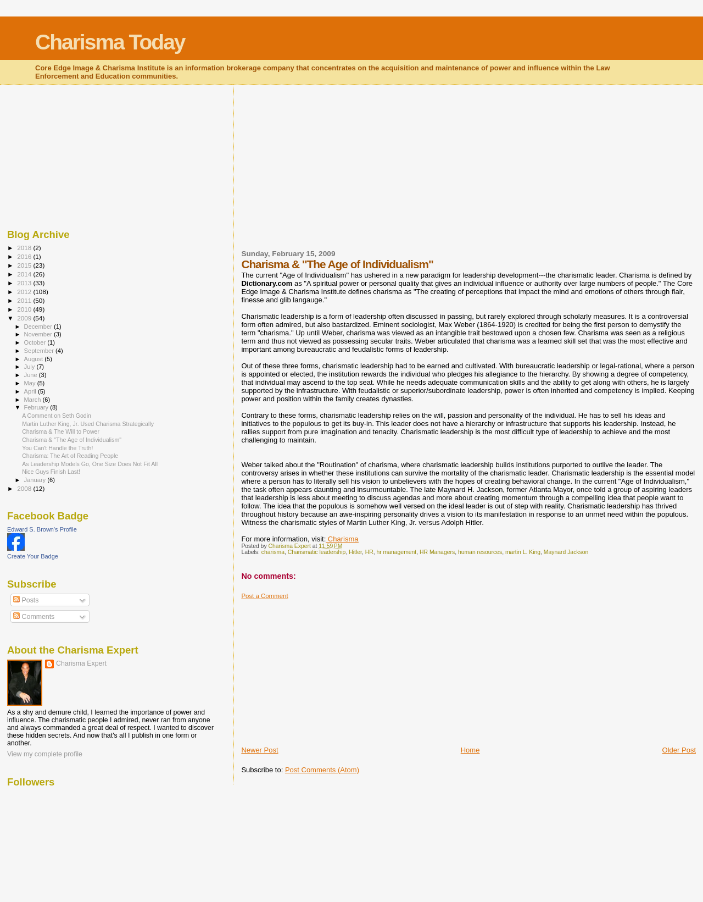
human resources (480, 552)
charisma (272, 552)
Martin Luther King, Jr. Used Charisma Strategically (88, 423)
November (39, 334)
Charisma (342, 539)
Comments (33, 617)
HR (369, 552)
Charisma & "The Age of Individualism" (71, 439)
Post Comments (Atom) (322, 770)
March (33, 399)
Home (470, 750)
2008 (25, 488)
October (36, 342)
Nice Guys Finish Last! (51, 471)
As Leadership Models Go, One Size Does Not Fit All (90, 464)
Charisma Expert (81, 663)
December (39, 326)
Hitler (355, 552)
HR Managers (437, 552)
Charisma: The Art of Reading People (70, 455)
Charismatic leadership (317, 552)
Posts (25, 600)
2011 (25, 300)
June (31, 375)
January (36, 480)
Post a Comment (264, 596)
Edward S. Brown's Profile (42, 529)
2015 (25, 265)
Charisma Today (110, 42)
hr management (396, 552)
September (40, 350)
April (31, 391)
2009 (25, 318)
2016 (25, 256)
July (30, 366)
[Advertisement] (323, 173)
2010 (25, 309)
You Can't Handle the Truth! (57, 448)
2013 (25, 282)
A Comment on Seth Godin (56, 415)
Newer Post (259, 750)
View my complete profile (44, 754)
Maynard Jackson (566, 552)
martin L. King (522, 552)
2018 (25, 247)
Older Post (679, 750)
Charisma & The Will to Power (60, 431)
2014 (25, 274)
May (30, 383)
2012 (25, 291)
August (34, 359)
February (37, 407)
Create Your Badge (32, 556)
